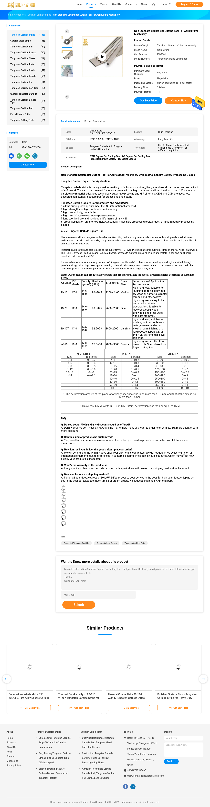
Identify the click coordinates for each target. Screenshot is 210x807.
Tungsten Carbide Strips (27, 34)
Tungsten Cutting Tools (27, 120)
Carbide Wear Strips (27, 40)
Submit (79, 605)
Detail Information (70, 121)
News (9, 751)
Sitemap (11, 756)
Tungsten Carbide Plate (27, 64)
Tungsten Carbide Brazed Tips (27, 101)
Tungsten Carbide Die (27, 82)
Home (10, 738)
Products (11, 742)
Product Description (94, 121)
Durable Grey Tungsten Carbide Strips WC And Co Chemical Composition (55, 742)
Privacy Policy (14, 765)
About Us (11, 747)
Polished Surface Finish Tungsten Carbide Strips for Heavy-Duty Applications (177, 698)
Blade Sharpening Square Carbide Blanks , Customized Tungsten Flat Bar (53, 773)
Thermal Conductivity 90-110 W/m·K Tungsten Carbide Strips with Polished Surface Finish (126, 698)
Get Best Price (148, 100)
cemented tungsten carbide (76, 543)
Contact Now (27, 164)
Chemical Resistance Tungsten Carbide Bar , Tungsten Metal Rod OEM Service (98, 742)
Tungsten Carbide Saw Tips (27, 88)
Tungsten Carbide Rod (27, 108)
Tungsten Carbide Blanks (27, 52)
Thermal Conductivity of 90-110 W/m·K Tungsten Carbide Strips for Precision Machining (78, 698)
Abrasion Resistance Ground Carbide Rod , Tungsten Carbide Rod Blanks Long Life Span (98, 773)
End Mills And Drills (27, 114)
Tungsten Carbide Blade (27, 70)
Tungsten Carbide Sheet (27, 58)
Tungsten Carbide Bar (27, 46)
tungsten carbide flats (135, 543)
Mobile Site (12, 761)
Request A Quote (189, 4)
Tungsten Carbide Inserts (27, 76)
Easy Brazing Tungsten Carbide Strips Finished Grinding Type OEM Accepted (55, 758)
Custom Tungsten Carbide (27, 94)
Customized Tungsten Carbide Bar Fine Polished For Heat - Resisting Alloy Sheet (97, 758)
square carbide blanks (106, 543)
